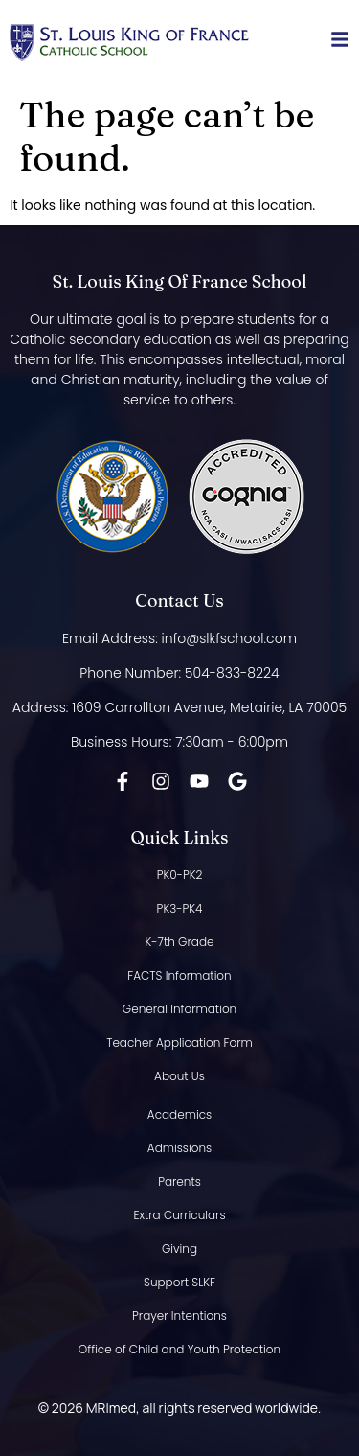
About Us (179, 1076)
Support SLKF (179, 1282)
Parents (179, 1181)
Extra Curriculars (179, 1215)
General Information (179, 1009)
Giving (179, 1248)
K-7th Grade (180, 942)
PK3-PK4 (180, 908)
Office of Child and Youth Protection (179, 1349)
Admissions (179, 1148)
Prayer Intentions (179, 1315)
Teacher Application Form (179, 1042)
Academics (179, 1114)
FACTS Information (179, 975)
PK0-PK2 (180, 875)
